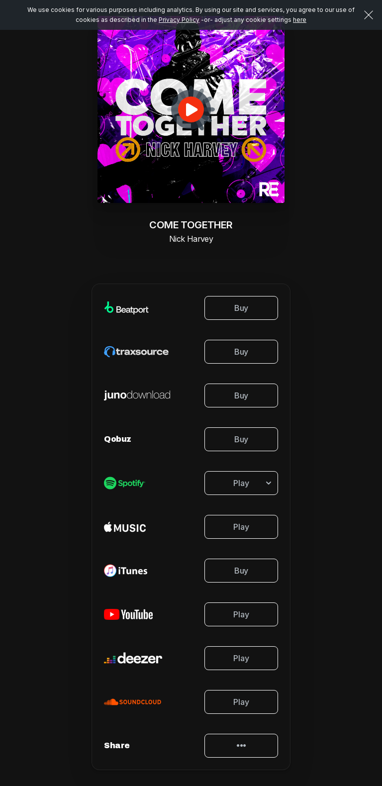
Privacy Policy (179, 19)
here (299, 19)
